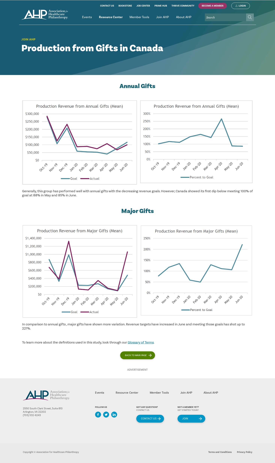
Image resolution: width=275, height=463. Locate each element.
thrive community (183, 5)
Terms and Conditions (220, 452)
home (44, 15)
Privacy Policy (244, 452)
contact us (107, 5)
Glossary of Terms (141, 342)
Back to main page (136, 355)
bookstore (125, 5)
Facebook (98, 415)
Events (99, 393)
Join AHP (28, 39)
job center (143, 5)
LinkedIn (114, 415)
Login (242, 5)
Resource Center (127, 393)
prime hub (160, 5)
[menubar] (166, 18)
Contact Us (149, 418)
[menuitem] (87, 18)
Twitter (106, 415)
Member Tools (159, 393)
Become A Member (212, 5)
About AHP (211, 393)
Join (185, 418)
